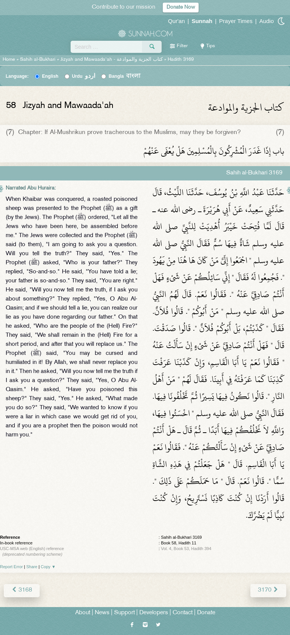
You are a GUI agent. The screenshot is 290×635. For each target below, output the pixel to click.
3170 (268, 590)
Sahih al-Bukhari (38, 59)
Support (124, 613)
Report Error (11, 566)
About (82, 613)
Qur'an (176, 21)
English (50, 76)
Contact (183, 613)
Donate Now (181, 7)
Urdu (83, 76)
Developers (153, 613)
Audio (266, 21)
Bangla (125, 76)
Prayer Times (235, 21)
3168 (21, 590)
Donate (206, 613)
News (102, 613)
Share (31, 566)
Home (9, 59)
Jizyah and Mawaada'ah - (112, 59)
